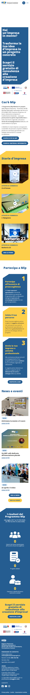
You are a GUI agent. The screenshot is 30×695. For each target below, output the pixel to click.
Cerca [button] (23, 2)
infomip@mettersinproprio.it (11, 655)
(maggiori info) (14, 679)
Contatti (5, 683)
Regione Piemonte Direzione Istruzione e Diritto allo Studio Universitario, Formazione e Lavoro (12, 646)
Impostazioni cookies (21, 692)
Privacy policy (5, 692)
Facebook (3, 686)
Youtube (6, 686)
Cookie (12, 692)
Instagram (9, 686)
